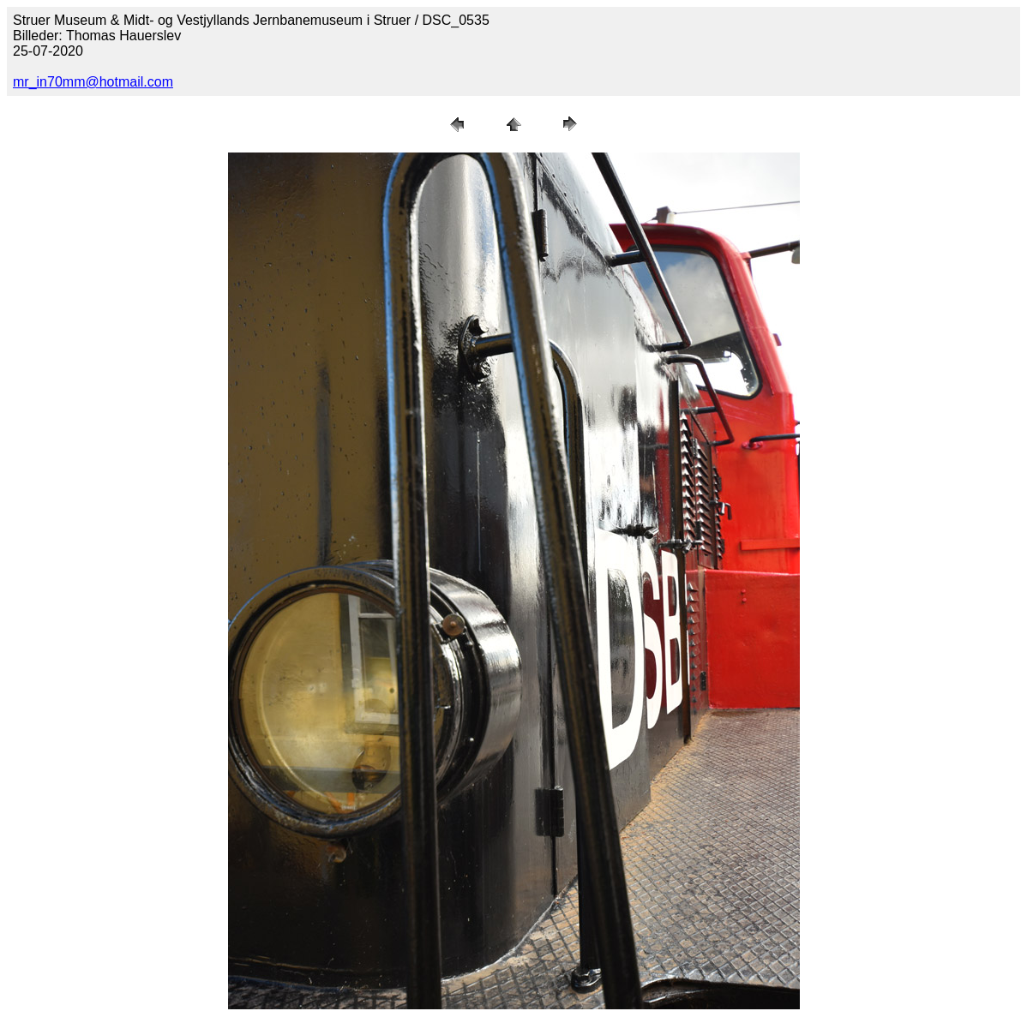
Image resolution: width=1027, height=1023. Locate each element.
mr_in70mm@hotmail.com (93, 82)
